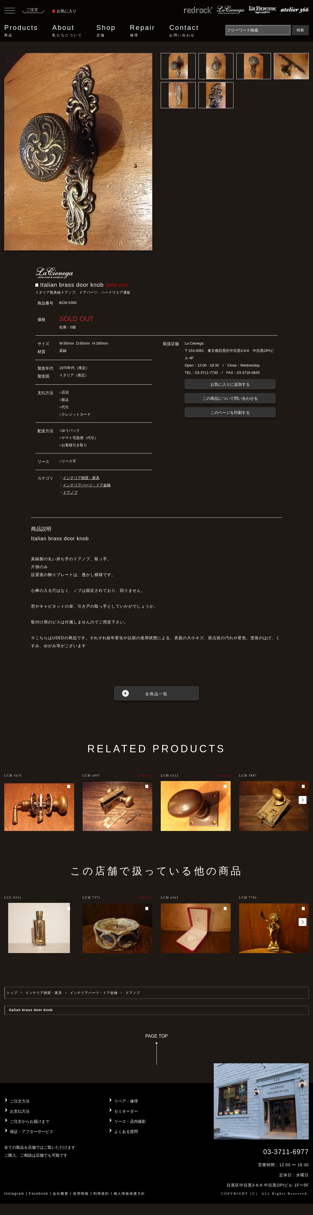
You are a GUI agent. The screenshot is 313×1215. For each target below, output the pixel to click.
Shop (106, 31)
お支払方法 (20, 1111)
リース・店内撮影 (130, 1121)
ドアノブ (70, 492)
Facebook (38, 1194)
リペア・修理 (126, 1101)
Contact (184, 31)
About (67, 31)
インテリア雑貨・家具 (81, 478)
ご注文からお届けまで (29, 1121)
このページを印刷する (230, 412)
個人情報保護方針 (129, 1194)
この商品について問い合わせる (230, 398)
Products (21, 31)
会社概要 (61, 1194)
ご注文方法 (20, 1101)
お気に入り (64, 11)
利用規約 (101, 1194)
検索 (300, 30)
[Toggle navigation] (9, 11)
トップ (11, 993)
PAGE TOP (156, 1051)
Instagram (14, 1194)
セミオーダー (126, 1111)
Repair (142, 31)
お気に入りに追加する (230, 384)
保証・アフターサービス (31, 1131)
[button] (302, 800)
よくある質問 (126, 1131)
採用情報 (81, 1194)
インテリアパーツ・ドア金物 (87, 485)
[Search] (258, 30)
